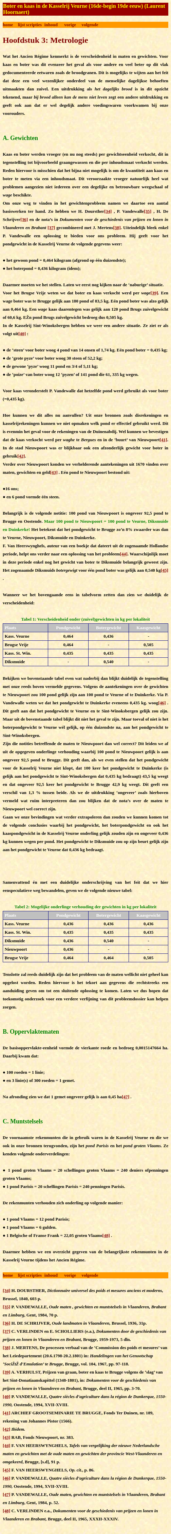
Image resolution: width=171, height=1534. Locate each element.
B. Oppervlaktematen (31, 1031)
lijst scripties (30, 24)
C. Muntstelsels (23, 1121)
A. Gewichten (20, 138)
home (8, 24)
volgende (89, 24)
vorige (70, 24)
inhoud (51, 24)
